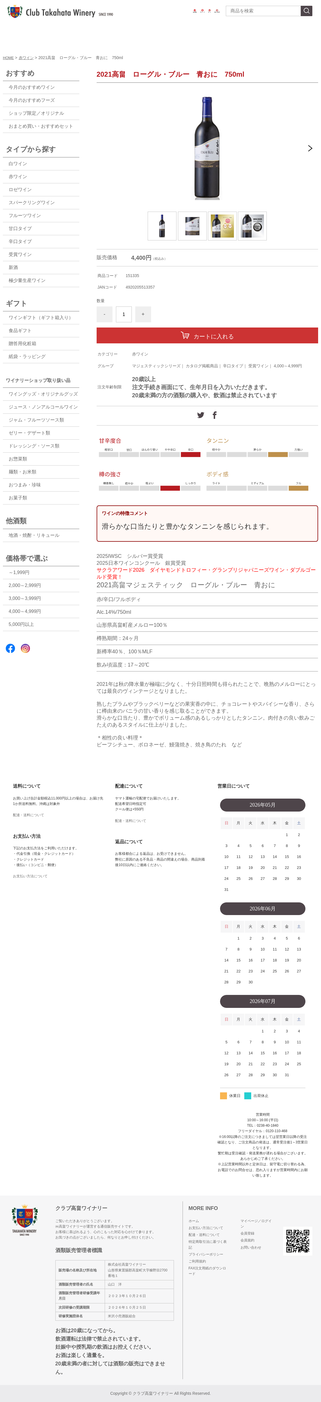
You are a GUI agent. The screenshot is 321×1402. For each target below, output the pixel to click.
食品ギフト (20, 330)
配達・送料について (28, 815)
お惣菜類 (18, 458)
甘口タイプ (20, 228)
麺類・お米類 (22, 471)
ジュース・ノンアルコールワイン (43, 406)
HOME (9, 57)
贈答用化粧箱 (22, 343)
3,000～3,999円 (25, 598)
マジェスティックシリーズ (156, 366)
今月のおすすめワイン (32, 87)
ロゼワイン (20, 189)
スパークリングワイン (32, 202)
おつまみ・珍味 (25, 484)
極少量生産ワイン (27, 280)
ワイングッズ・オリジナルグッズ (43, 394)
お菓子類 (18, 497)
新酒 (13, 267)
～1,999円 (19, 572)
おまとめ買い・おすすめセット (41, 126)
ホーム (194, 1221)
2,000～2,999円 (25, 585)
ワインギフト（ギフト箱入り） (41, 317)
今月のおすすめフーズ (32, 100)
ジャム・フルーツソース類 (36, 419)
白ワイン (18, 163)
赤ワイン (28, 57)
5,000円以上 (21, 624)
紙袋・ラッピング (27, 356)
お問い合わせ (251, 1247)
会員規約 (247, 1240)
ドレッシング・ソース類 (34, 445)
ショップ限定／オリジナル (36, 113)
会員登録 (247, 1233)
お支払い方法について (30, 876)
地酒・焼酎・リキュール (34, 535)
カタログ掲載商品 (202, 366)
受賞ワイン (258, 366)
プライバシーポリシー (206, 1254)
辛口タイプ (233, 366)
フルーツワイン (25, 215)
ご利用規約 (197, 1261)
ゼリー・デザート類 (29, 432)
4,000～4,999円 (288, 366)
